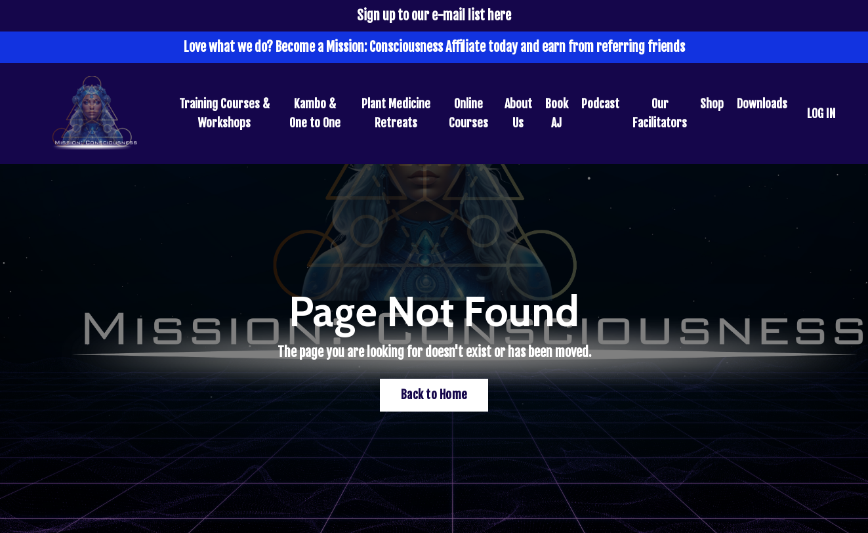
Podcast (600, 103)
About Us (518, 113)
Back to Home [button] (434, 394)
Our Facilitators (659, 113)
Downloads (762, 103)
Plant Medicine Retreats (396, 113)
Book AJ (556, 113)
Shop (712, 103)
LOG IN (821, 113)
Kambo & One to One (315, 113)
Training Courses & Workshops (224, 113)
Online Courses (468, 113)
